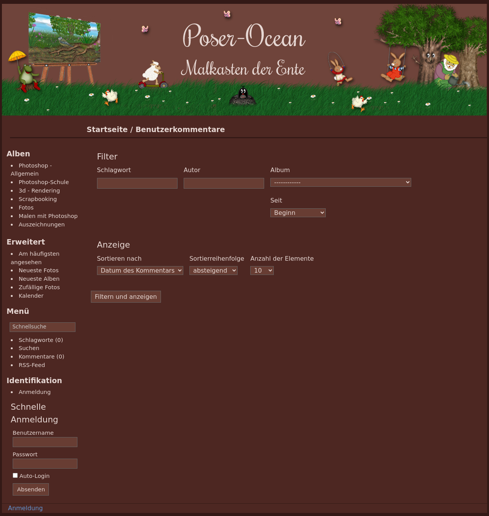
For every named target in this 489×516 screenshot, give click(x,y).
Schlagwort (114, 170)
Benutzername (33, 432)
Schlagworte (35, 340)
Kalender (31, 295)
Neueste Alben (38, 278)
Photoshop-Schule (43, 182)
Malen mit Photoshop (47, 216)
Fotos (25, 207)
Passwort (25, 454)
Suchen (28, 348)
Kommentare (36, 356)
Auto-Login (31, 475)
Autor (192, 170)
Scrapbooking (37, 199)
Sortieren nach (119, 258)
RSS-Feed (31, 365)
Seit (276, 200)
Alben (18, 153)
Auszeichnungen (41, 224)
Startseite (107, 129)
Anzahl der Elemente (282, 258)
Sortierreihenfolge (216, 258)
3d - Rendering (39, 190)
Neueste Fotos (38, 270)
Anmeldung (34, 392)
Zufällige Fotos (39, 287)
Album (280, 170)
